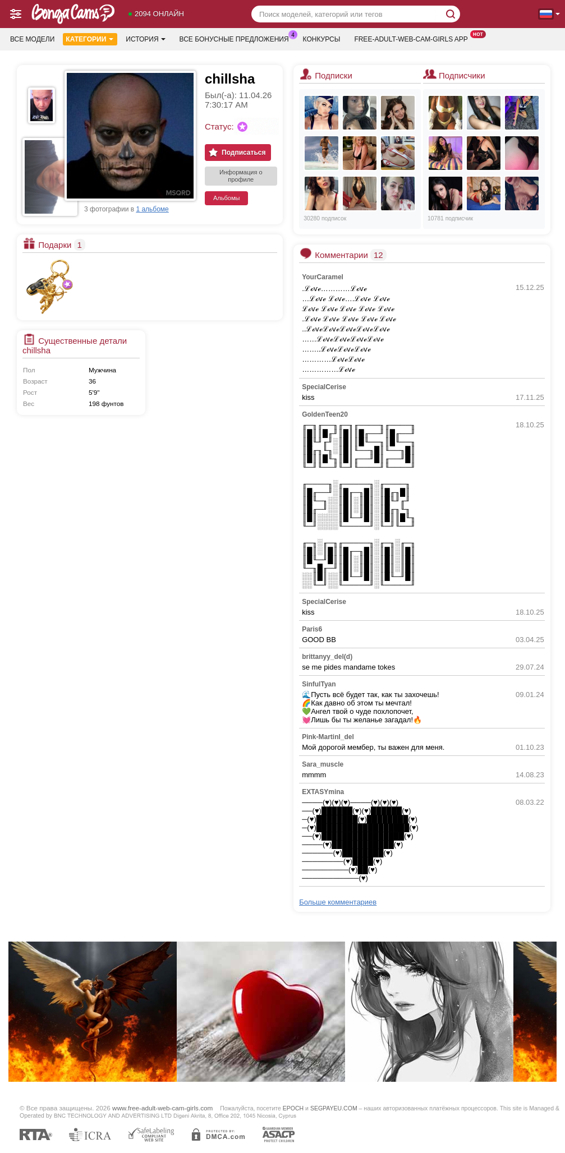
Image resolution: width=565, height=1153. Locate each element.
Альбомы (226, 198)
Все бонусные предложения (237, 38)
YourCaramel (322, 277)
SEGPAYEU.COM (333, 1108)
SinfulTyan (319, 684)
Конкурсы (322, 39)
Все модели (32, 39)
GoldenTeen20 (325, 414)
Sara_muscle (322, 764)
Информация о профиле (241, 176)
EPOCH (293, 1108)
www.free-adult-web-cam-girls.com (162, 1108)
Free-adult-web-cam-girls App (413, 38)
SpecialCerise (324, 387)
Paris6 (312, 629)
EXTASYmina (323, 792)
